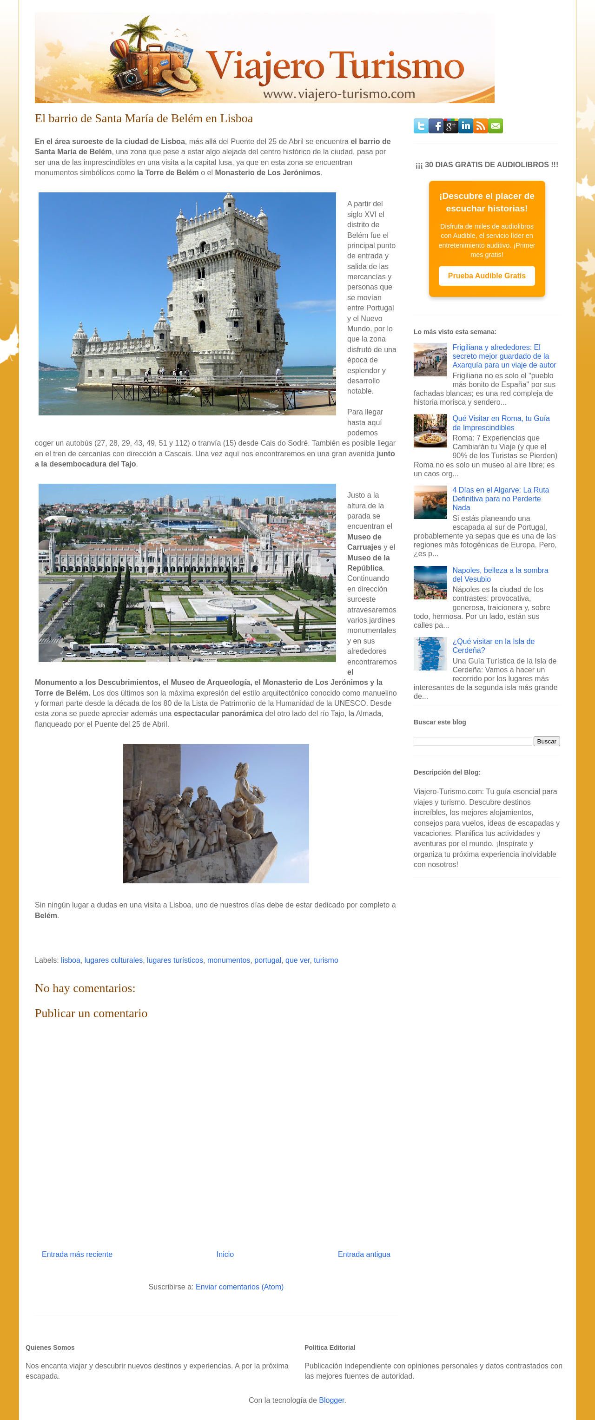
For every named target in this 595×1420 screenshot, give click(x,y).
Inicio (225, 1254)
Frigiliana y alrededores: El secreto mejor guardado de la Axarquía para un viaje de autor (504, 356)
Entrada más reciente (77, 1254)
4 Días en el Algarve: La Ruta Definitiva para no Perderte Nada (500, 499)
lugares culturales (114, 960)
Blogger (331, 1400)
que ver (297, 960)
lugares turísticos (175, 960)
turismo (326, 960)
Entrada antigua (364, 1254)
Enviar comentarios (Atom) (240, 1287)
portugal (267, 960)
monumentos (229, 960)
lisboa (70, 960)
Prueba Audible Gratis (487, 276)
